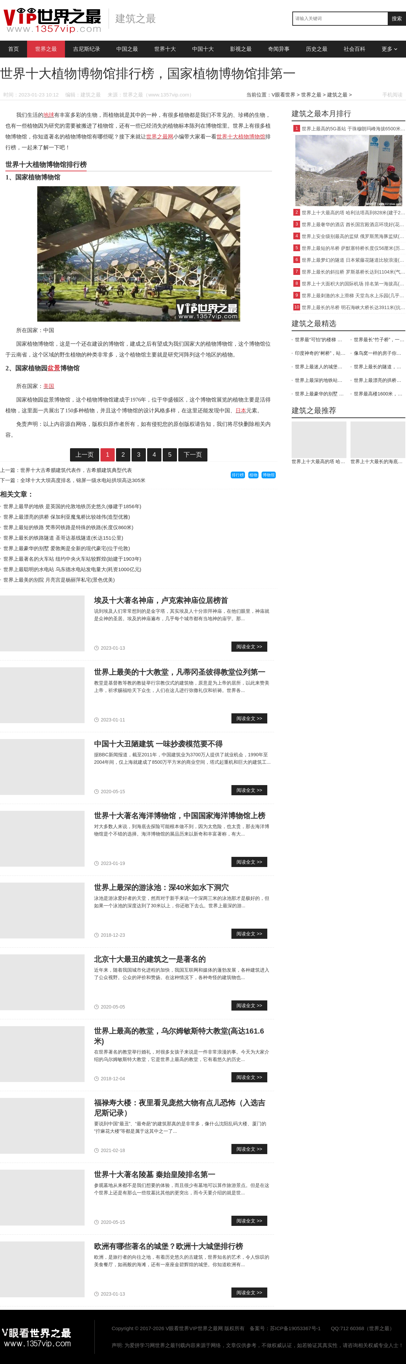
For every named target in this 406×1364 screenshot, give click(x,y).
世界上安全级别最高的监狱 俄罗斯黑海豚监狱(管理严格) (353, 236)
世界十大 (165, 49)
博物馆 (269, 475)
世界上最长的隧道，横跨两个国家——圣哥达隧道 (379, 366)
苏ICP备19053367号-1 (295, 1328)
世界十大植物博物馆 (241, 136)
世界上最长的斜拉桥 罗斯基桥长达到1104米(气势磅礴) (353, 272)
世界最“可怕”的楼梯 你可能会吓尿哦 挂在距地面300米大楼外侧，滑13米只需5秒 (320, 339)
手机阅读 (392, 95)
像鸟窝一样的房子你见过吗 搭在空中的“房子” (379, 353)
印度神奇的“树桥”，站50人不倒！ (320, 353)
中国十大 (203, 49)
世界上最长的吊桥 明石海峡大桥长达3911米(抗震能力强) (353, 307)
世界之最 (46, 49)
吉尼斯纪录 (86, 49)
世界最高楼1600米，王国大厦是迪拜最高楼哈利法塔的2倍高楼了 (379, 393)
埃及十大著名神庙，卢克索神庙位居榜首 (161, 600)
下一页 (193, 454)
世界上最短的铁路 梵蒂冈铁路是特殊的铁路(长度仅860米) (68, 527)
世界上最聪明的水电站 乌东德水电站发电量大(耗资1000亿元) (72, 569)
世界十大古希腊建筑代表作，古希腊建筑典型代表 (76, 470)
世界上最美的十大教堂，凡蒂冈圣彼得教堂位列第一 (179, 672)
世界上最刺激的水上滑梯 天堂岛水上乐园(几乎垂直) (353, 295)
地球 (48, 115)
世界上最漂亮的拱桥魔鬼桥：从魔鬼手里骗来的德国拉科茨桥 (379, 380)
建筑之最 (337, 95)
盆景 (53, 368)
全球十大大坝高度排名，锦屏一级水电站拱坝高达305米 (82, 480)
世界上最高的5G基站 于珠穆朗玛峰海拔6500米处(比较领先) (353, 128)
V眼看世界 (283, 95)
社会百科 (354, 49)
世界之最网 (159, 136)
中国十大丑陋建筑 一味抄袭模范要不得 (158, 744)
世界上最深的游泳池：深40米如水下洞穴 (161, 887)
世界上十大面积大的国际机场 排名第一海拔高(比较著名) (353, 283)
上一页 (84, 454)
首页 (13, 49)
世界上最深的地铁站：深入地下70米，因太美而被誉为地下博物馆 (320, 380)
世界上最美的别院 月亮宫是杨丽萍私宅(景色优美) (59, 580)
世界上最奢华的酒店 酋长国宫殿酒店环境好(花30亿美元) (353, 224)
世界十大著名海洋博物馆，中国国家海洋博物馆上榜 (179, 815)
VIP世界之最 (37, 1337)
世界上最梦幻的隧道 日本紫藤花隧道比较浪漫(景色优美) (353, 260)
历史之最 (317, 49)
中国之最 (127, 49)
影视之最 (241, 49)
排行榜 (238, 475)
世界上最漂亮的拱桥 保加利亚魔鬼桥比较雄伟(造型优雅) (66, 517)
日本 (240, 410)
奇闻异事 (279, 49)
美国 (48, 386)
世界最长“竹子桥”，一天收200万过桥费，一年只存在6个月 (379, 339)
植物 (253, 475)
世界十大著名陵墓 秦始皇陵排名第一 (154, 1174)
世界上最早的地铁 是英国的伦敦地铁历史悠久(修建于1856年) (72, 506)
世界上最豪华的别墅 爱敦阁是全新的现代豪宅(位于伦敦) (66, 548)
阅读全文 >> (249, 646)
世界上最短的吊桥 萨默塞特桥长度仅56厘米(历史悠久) (353, 248)
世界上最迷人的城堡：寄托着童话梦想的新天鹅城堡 (320, 366)
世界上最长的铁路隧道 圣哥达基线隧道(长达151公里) (63, 538)
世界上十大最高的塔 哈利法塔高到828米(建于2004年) (353, 212)
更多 (389, 49)
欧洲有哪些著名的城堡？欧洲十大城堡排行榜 (168, 1246)
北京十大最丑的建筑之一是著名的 (150, 959)
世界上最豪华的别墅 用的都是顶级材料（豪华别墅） (320, 393)
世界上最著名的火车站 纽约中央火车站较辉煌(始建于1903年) (72, 559)
